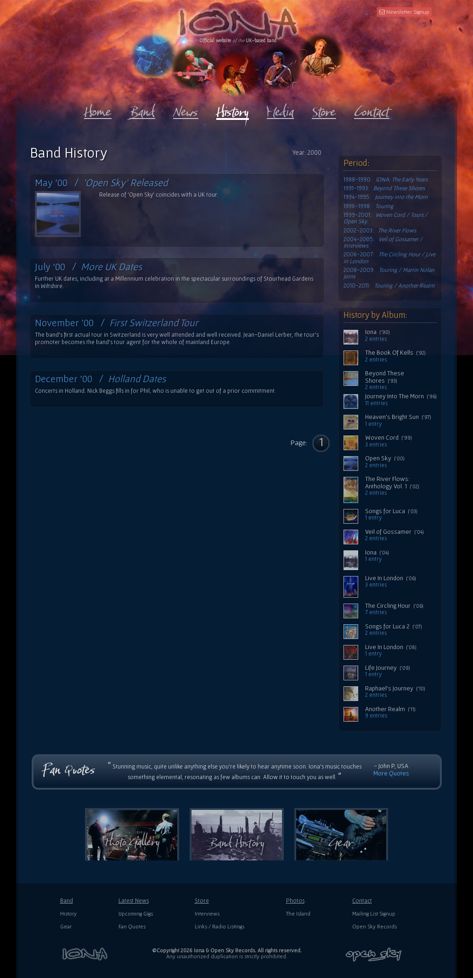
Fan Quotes (132, 926)
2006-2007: (389, 257)
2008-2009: (388, 273)
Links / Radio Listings (219, 926)
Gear (66, 926)
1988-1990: (385, 179)
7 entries (376, 612)
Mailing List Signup (373, 913)
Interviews (207, 913)
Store (202, 900)
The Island (298, 913)
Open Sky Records (374, 926)
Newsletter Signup (404, 12)
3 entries (376, 444)
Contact (362, 900)
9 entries (376, 715)
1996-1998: (368, 206)
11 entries (376, 403)
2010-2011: (388, 286)
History (68, 913)
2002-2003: (379, 230)
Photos (295, 900)
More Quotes (391, 773)
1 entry (373, 424)
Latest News (133, 900)
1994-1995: (385, 197)
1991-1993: (384, 188)
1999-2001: (385, 218)
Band (66, 900)
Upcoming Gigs (135, 913)
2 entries (376, 339)
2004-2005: (382, 242)
